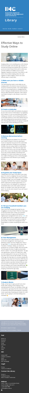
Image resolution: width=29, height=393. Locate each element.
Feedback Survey (5, 376)
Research (3, 340)
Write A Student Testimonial (8, 377)
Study (2, 343)
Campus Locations (6, 356)
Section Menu (21, 37)
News (2, 358)
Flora (9, 244)
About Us (3, 338)
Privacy (3, 367)
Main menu (2, 32)
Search (5, 33)
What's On (3, 359)
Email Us (3, 374)
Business (3, 344)
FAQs (2, 349)
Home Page (4, 330)
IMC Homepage (5, 361)
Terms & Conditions (11, 330)
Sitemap (19, 330)
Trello (24, 216)
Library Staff (4, 355)
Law (2, 346)
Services (3, 341)
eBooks (3, 348)
